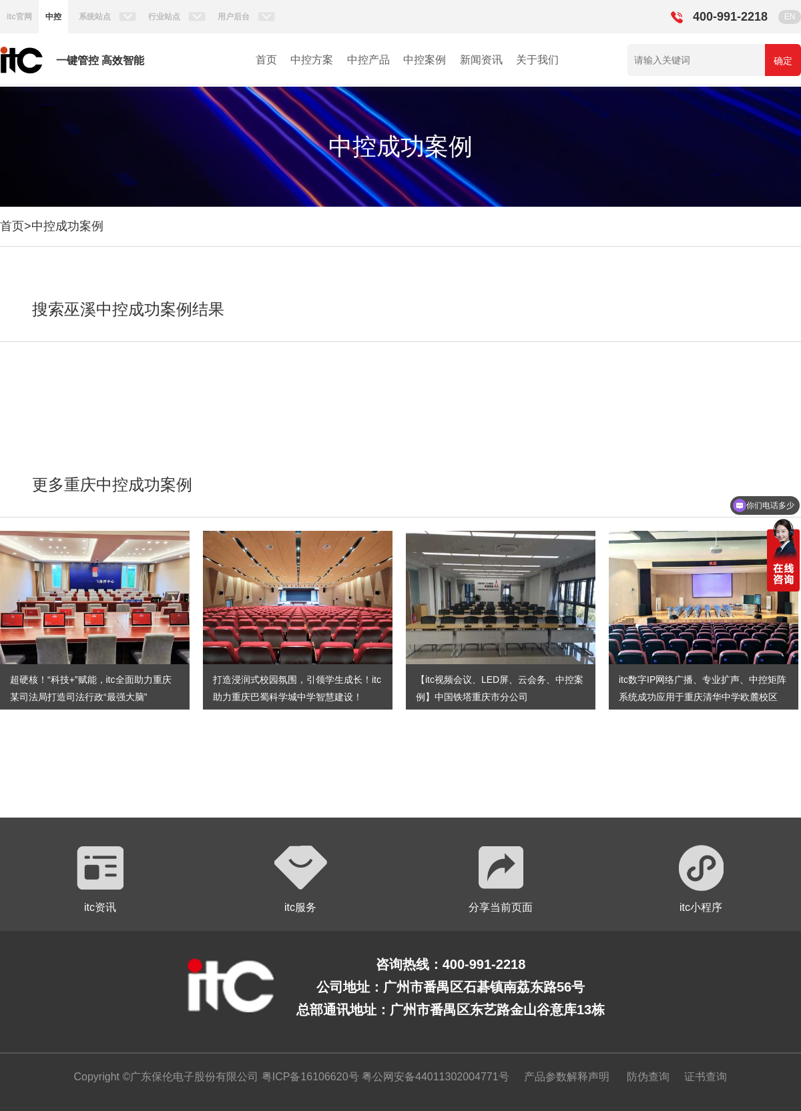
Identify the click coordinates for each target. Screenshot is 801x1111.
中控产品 (368, 59)
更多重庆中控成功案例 (112, 484)
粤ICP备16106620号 (308, 1076)
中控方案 (311, 59)
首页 (266, 59)
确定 (783, 60)
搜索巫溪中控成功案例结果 (128, 309)
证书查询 (705, 1076)
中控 (53, 16)
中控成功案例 (67, 226)
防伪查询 (648, 1076)
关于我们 (537, 59)
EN (790, 16)
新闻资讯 (481, 59)
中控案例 (424, 59)
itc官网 (19, 16)
